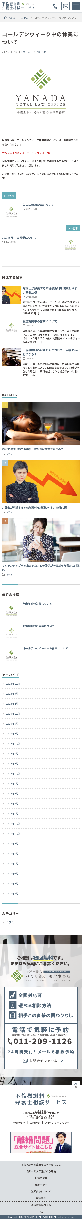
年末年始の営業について (38, 205)
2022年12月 (13, 773)
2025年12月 (13, 683)
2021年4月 (12, 883)
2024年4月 (12, 733)
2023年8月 (12, 753)
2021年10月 (13, 833)
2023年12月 (13, 743)
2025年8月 (12, 693)
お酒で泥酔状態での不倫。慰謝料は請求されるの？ (33, 449)
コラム (26, 52)
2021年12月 (13, 823)
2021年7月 (12, 863)
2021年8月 (12, 853)
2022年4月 (12, 793)
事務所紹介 (19, 1122)
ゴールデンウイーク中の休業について (45, 648)
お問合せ (35, 1122)
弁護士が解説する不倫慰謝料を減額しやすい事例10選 (34, 507)
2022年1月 (12, 813)
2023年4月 (12, 763)
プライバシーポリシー (57, 1122)
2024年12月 (13, 713)
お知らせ (41, 52)
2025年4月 (12, 703)
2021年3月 (12, 893)
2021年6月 (12, 873)
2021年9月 (12, 843)
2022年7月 (12, 783)
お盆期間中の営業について (19, 238)
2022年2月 (12, 803)
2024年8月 (12, 723)
